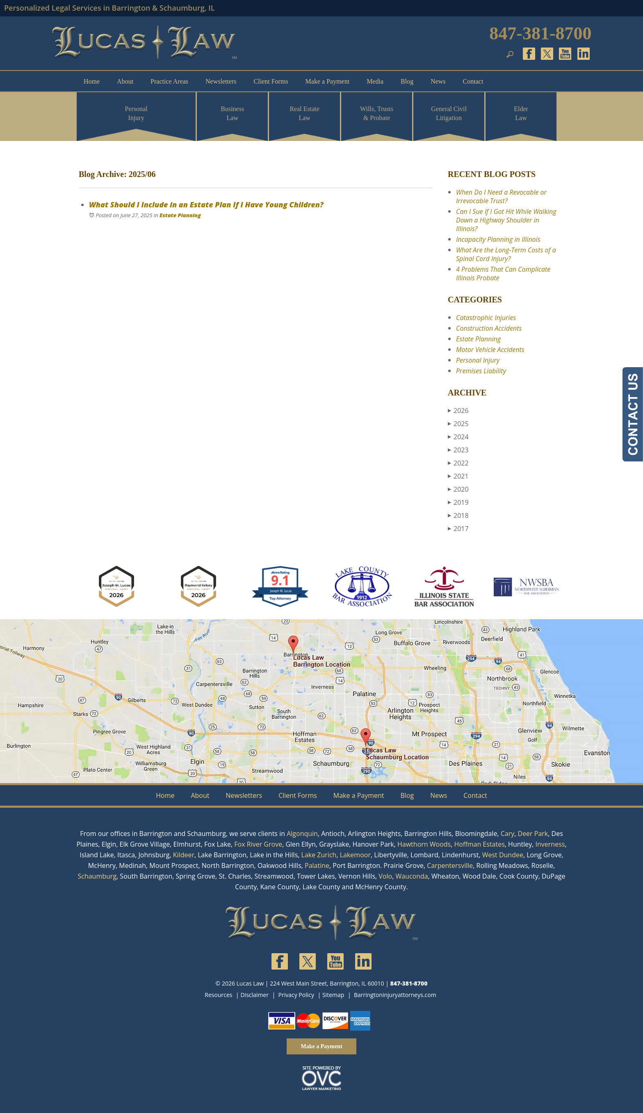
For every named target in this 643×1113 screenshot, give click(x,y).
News (438, 81)
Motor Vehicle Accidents (490, 349)
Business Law (232, 113)
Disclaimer (254, 995)
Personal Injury (136, 113)
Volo (385, 876)
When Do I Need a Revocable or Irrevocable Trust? (501, 196)
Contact (473, 81)
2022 (458, 463)
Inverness (550, 844)
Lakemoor (355, 854)
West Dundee (502, 854)
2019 (458, 502)
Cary (508, 833)
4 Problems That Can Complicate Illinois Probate (503, 273)
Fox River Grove (258, 844)
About (125, 81)
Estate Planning (180, 215)
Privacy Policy (296, 995)
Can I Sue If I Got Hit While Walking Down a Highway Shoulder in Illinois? (506, 220)
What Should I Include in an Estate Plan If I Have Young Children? (206, 204)
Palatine (317, 865)
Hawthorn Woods (424, 844)
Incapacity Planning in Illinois (498, 239)
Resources (218, 995)
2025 (458, 423)
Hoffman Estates (479, 844)
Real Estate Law (304, 113)
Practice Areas (169, 81)
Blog (407, 81)
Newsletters (221, 81)
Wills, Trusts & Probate (376, 113)
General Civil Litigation (449, 113)
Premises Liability (481, 370)
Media (375, 81)
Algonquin (302, 833)
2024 (458, 436)
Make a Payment (328, 81)
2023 (458, 449)
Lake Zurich (319, 854)
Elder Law (521, 113)
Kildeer (183, 854)
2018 (458, 515)
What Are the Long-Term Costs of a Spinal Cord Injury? (506, 254)
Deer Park (533, 833)
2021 (458, 476)
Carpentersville (450, 865)
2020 (458, 489)
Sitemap (333, 995)
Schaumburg (97, 876)
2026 (458, 410)
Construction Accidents (489, 328)
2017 (458, 528)
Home (92, 81)
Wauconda (411, 876)
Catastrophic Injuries (486, 317)
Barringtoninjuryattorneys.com (395, 995)
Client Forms (271, 81)
